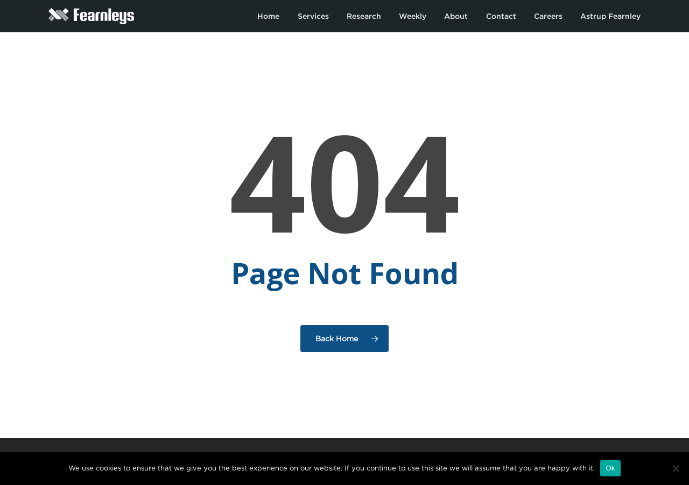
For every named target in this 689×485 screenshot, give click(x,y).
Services (313, 16)
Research (364, 16)
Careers (548, 16)
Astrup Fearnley (610, 16)
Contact (501, 16)
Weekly (412, 16)
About (456, 16)
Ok (610, 468)
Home (268, 16)
